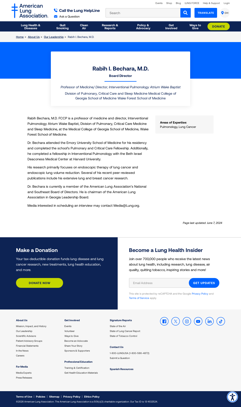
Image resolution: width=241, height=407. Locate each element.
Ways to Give (71, 335)
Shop (169, 3)
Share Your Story (73, 345)
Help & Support (211, 3)
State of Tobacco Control (123, 335)
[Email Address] (161, 283)
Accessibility (232, 397)
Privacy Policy (200, 293)
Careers (20, 355)
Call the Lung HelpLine (77, 10)
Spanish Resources (121, 369)
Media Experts (23, 372)
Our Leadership (54, 36)
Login (227, 3)
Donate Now (39, 283)
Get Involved (72, 320)
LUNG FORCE (192, 3)
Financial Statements (27, 345)
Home (20, 36)
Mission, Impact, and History (31, 326)
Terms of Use (24, 396)
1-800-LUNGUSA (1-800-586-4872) (129, 353)
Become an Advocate (76, 340)
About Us (34, 36)
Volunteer (69, 331)
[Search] (185, 13)
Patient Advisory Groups (29, 340)
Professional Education (78, 361)
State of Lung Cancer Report (125, 331)
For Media (22, 366)
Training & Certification (76, 367)
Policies (40, 396)
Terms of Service (139, 297)
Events (159, 3)
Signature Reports (121, 320)
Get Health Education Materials (81, 372)
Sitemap (54, 396)
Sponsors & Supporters (77, 350)
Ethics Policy (92, 396)
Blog (178, 3)
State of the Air (118, 326)
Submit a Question (120, 357)
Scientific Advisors (26, 335)
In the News (22, 350)
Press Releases (24, 377)
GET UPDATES (204, 283)
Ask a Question (67, 16)
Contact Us (117, 347)
